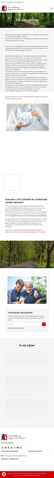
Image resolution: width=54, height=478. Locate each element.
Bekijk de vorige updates (15, 328)
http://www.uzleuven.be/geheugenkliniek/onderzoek (30, 232)
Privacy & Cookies (19, 475)
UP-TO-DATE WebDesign (33, 475)
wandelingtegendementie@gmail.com (15, 456)
